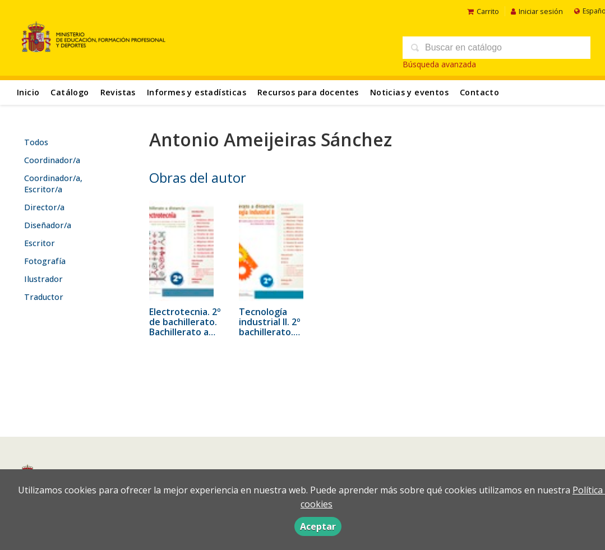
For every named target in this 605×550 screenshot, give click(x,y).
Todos (36, 142)
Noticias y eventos (409, 92)
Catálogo (69, 92)
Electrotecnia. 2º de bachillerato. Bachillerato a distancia (185, 327)
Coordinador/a (52, 160)
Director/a (44, 207)
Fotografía (45, 261)
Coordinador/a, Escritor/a (53, 184)
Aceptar (318, 526)
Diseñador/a (47, 225)
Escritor (39, 243)
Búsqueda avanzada (439, 64)
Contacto (479, 92)
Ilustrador (43, 279)
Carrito (483, 11)
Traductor (43, 297)
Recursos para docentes (308, 92)
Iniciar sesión (537, 11)
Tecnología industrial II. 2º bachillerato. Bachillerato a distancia (270, 332)
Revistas (118, 92)
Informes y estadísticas (196, 92)
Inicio (28, 92)
